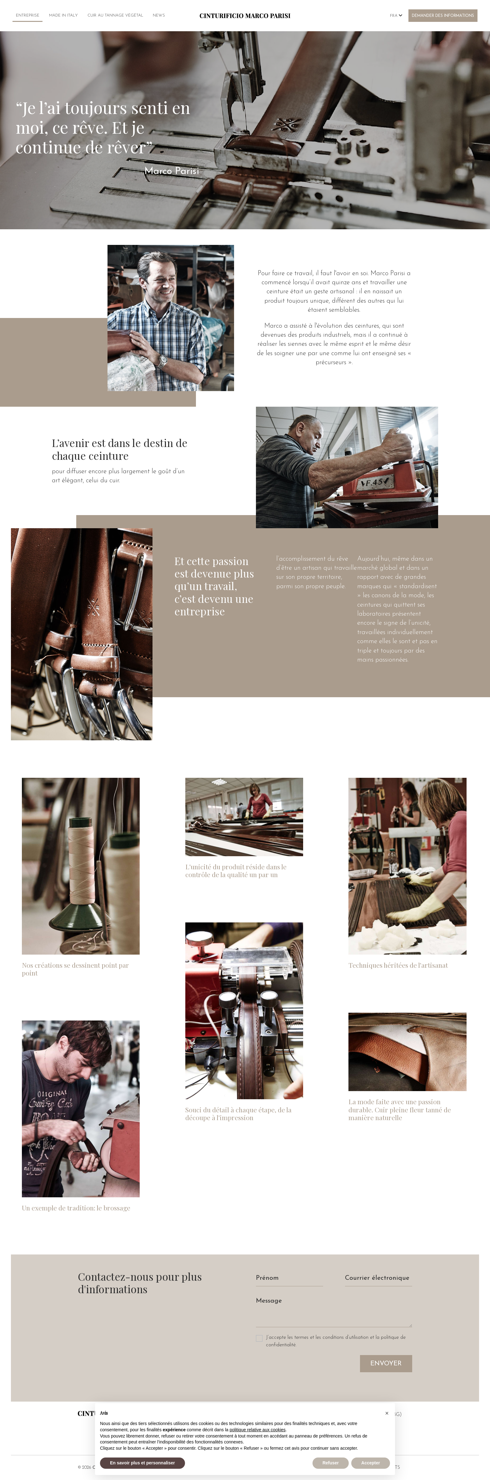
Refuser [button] (330, 1462)
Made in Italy (63, 15)
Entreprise (27, 15)
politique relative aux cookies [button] (258, 1429)
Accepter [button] (370, 1462)
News (159, 15)
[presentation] (303, 1367)
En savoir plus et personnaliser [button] (142, 1462)
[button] (387, 1413)
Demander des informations (443, 16)
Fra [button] (396, 15)
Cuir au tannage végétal (115, 15)
